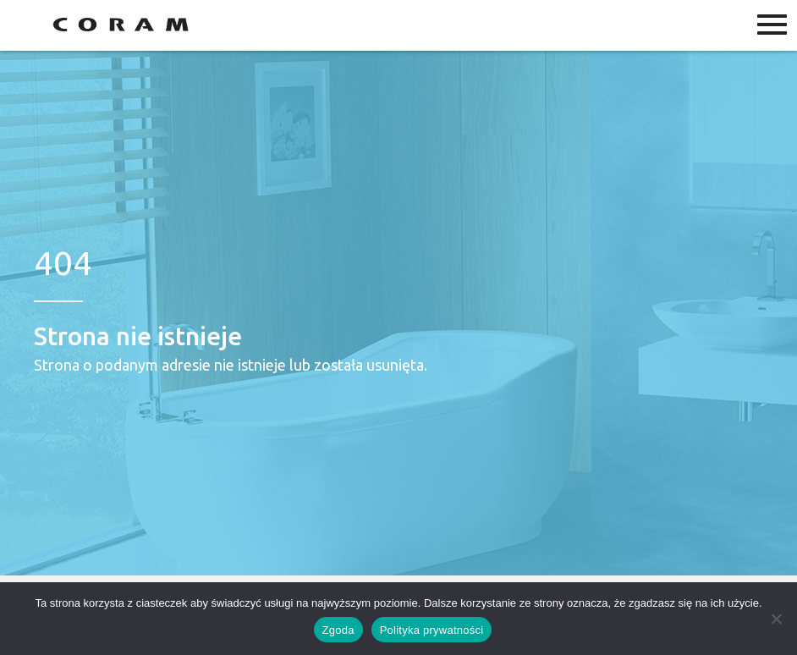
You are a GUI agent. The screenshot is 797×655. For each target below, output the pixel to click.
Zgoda (338, 630)
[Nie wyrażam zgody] (775, 618)
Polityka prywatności (432, 630)
